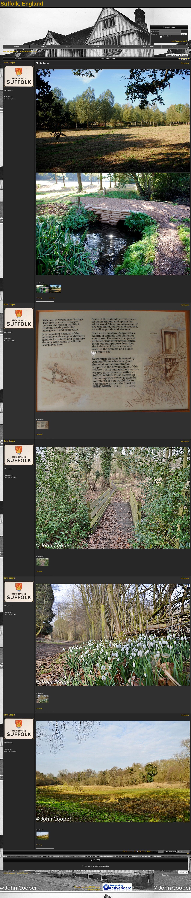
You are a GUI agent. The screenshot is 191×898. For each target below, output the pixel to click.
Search (69, 47)
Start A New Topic (173, 55)
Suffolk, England (10, 52)
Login (184, 34)
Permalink (185, 63)
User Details (95, 47)
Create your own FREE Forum (87, 887)
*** (188, 854)
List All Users (43, 47)
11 (143, 851)
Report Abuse (94, 890)
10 (140, 851)
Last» (149, 851)
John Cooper (9, 63)
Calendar (122, 47)
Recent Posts (148, 47)
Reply (185, 55)
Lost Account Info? (179, 41)
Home (16, 47)
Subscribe (183, 872)
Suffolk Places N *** (28, 52)
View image (39, 298)
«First (125, 851)
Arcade (174, 47)
